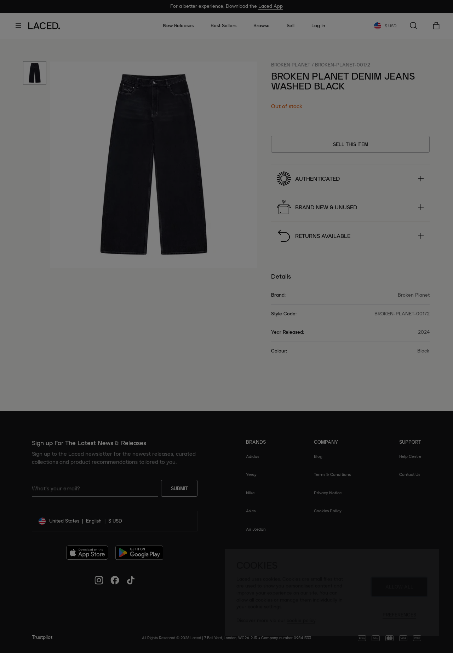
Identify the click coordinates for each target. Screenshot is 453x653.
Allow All (399, 590)
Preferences (399, 618)
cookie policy (301, 623)
